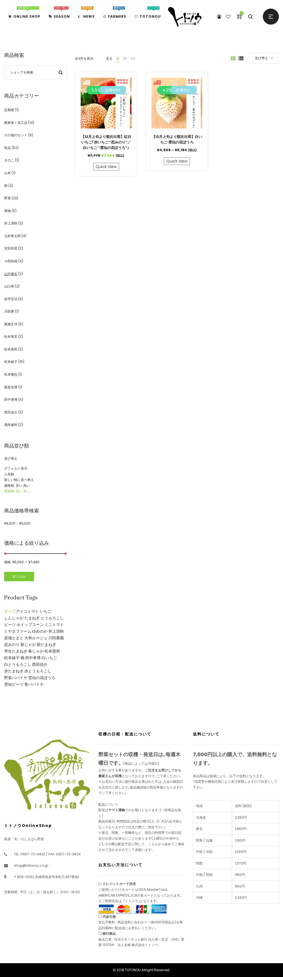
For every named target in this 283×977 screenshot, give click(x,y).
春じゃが (36, 651)
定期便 (9, 110)
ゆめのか (40, 631)
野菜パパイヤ (15, 677)
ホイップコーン (30, 624)
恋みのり (12, 644)
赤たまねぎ (13, 671)
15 (117, 58)
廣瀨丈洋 (10, 324)
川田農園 (56, 638)
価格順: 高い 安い (17, 491)
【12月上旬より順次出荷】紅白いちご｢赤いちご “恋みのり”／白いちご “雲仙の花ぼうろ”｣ (106, 142)
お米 (7, 173)
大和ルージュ (36, 638)
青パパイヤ (34, 684)
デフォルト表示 (15, 468)
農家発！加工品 (15, 122)
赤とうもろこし (37, 671)
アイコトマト (27, 611)
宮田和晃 (10, 248)
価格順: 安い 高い (17, 485)
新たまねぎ (46, 644)
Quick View (106, 166)
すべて (10, 611)
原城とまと (13, 638)
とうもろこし (52, 618)
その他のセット (15, 135)
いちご (45, 611)
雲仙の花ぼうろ (41, 677)
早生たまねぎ (15, 651)
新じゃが (28, 644)
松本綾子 (10, 361)
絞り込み (19, 576)
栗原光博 (10, 387)
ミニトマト (54, 624)
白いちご (49, 658)
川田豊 (9, 311)
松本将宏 (10, 336)
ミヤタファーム (17, 631)
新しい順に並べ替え (19, 479)
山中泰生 (10, 273)
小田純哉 (10, 261)
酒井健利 (10, 424)
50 (133, 58)
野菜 (7, 198)
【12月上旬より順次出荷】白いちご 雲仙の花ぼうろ (177, 139)
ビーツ (10, 624)
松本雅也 (10, 374)
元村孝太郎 (12, 236)
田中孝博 (10, 399)
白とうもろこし (17, 664)
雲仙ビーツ (13, 684)
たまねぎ (32, 618)
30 (125, 58)
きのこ (9, 160)
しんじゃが (13, 618)
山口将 (9, 286)
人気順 (9, 474)
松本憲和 (10, 349)
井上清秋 (10, 223)
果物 (7, 210)
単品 (7, 147)
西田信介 (10, 412)
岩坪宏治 (10, 299)
